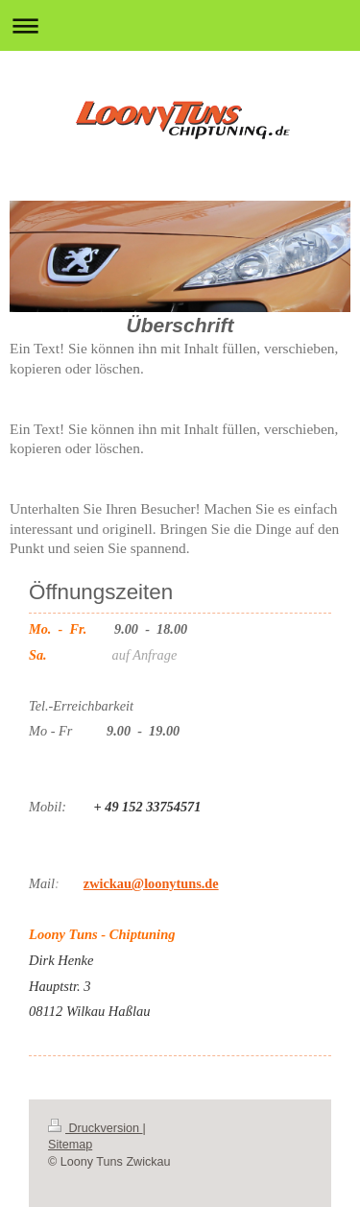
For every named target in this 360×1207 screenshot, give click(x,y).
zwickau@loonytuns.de (151, 883)
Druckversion (95, 1128)
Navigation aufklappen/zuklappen (180, 25)
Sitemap (70, 1144)
